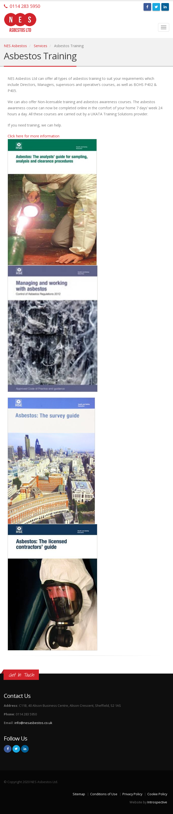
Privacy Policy (132, 794)
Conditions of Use (103, 794)
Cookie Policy (157, 794)
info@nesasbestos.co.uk (33, 723)
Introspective (157, 802)
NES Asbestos (15, 45)
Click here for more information (33, 136)
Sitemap (79, 794)
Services (40, 45)
